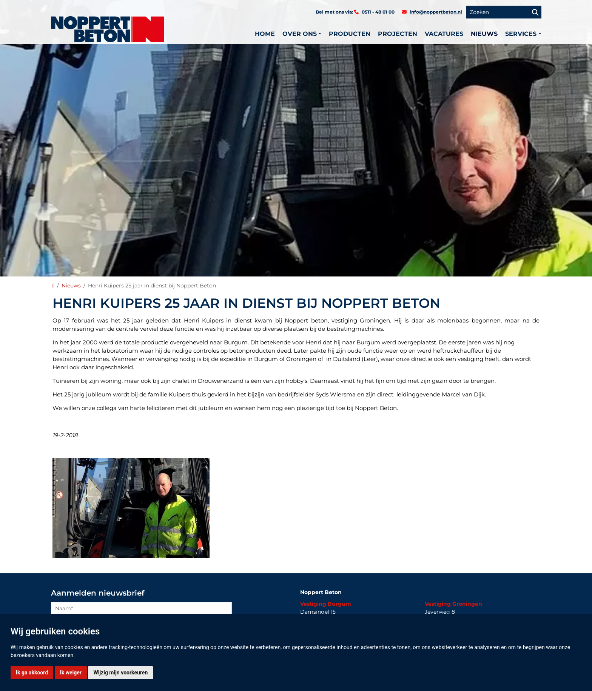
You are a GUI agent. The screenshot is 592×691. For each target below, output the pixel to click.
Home (265, 33)
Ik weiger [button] (71, 673)
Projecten (397, 33)
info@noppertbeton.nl (436, 12)
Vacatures (444, 33)
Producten (349, 33)
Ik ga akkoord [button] (32, 673)
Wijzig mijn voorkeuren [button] (120, 673)
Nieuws (484, 33)
